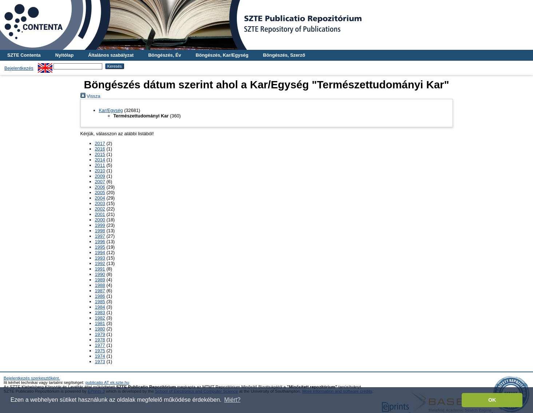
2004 (100, 198)
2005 (100, 192)
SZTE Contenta (24, 55)
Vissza (90, 96)
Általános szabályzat (111, 55)
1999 (100, 225)
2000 (100, 219)
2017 (100, 143)
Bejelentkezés (18, 68)
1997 (100, 236)
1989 (100, 279)
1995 (100, 247)
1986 (100, 296)
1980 (100, 329)
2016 (100, 149)
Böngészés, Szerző (284, 55)
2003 (100, 203)
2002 (100, 209)
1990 (100, 274)
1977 (100, 345)
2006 (100, 187)
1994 (100, 252)
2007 (100, 181)
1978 (100, 339)
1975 (100, 350)
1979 (100, 334)
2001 (100, 214)
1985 (100, 301)
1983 (100, 312)
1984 (100, 307)
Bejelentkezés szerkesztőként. (32, 378)
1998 (100, 230)
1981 (100, 323)
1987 (100, 290)
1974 (100, 356)
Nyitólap (64, 55)
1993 (100, 258)
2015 (100, 154)
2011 (100, 165)
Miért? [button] (232, 400)
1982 (100, 318)
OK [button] (492, 400)
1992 (100, 263)
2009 (100, 176)
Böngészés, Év (164, 55)
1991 (100, 269)
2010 (100, 170)
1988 (100, 285)
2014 (100, 160)
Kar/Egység (111, 110)
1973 (100, 361)
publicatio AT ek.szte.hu (107, 382)
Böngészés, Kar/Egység (222, 55)
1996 (100, 241)
